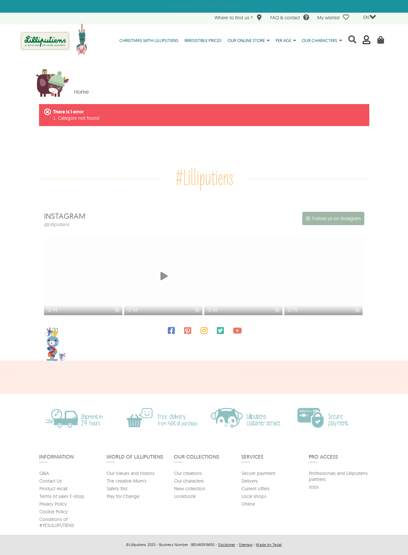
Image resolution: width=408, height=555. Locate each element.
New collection (190, 489)
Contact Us (50, 481)
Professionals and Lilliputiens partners (338, 476)
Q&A (44, 473)
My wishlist (333, 17)
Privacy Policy (53, 504)
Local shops (254, 496)
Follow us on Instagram (336, 218)
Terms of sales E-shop (61, 496)
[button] (249, 40)
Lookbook (185, 496)
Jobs (314, 487)
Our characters (189, 481)
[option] (84, 277)
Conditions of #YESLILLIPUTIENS (56, 522)
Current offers (256, 489)
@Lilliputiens (56, 224)
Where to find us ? (238, 18)
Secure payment (258, 473)
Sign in (366, 40)
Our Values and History (130, 473)
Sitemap (246, 544)
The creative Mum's (126, 481)
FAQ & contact (289, 18)
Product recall (53, 489)
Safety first (117, 489)
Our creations (188, 473)
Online (248, 504)
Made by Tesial (269, 544)
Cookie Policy (53, 512)
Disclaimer (226, 544)
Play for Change (123, 496)
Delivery (250, 481)
